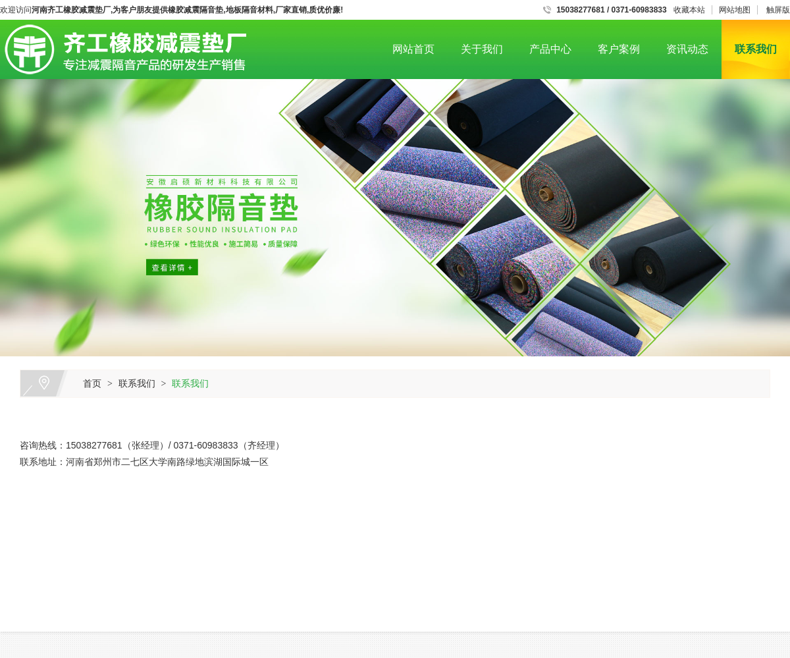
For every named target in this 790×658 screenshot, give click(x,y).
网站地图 (734, 9)
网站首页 (413, 49)
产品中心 (550, 49)
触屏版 (778, 9)
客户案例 (619, 49)
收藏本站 (689, 9)
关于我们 (482, 49)
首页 (92, 383)
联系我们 (756, 49)
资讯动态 (687, 49)
